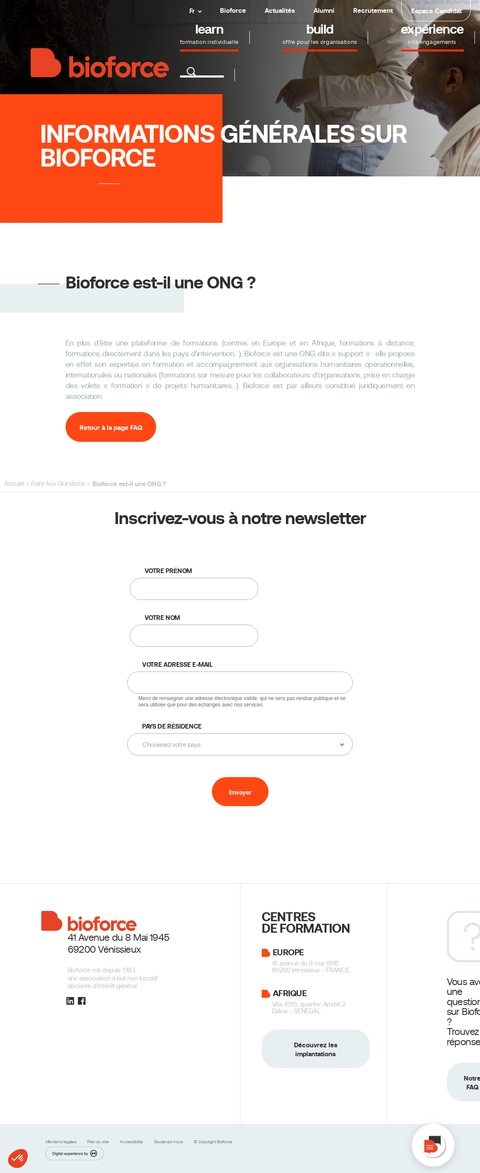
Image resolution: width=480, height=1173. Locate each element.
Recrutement (373, 10)
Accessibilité (132, 1141)
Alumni (324, 10)
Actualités (280, 10)
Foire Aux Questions (58, 483)
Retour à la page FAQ (111, 427)
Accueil (14, 483)
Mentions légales (62, 1141)
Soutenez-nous (169, 1141)
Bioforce (233, 10)
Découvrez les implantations (315, 1049)
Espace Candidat (436, 10)
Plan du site (98, 1141)
